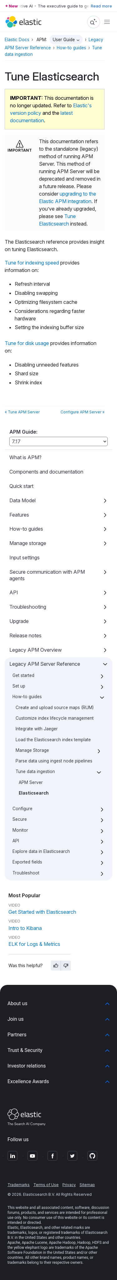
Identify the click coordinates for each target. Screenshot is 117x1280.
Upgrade (19, 621)
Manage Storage (32, 750)
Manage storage (27, 543)
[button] (58, 1003)
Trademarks (18, 1184)
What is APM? (25, 457)
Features (19, 515)
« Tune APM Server (22, 412)
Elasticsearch (34, 793)
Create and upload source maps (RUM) (55, 707)
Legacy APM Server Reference (44, 664)
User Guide (64, 39)
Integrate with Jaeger (37, 728)
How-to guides (26, 529)
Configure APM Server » (83, 412)
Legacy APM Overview (35, 650)
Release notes (25, 635)
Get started (23, 675)
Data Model (22, 500)
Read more (101, 5)
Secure (19, 819)
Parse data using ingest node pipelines (54, 760)
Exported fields (27, 861)
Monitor (20, 830)
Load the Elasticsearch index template (53, 739)
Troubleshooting (27, 607)
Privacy (69, 1184)
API (13, 592)
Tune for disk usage (27, 343)
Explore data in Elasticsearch (41, 851)
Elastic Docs (17, 39)
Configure (22, 808)
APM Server (31, 782)
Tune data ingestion (35, 771)
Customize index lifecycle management (55, 718)
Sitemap (87, 1184)
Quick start (21, 486)
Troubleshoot (25, 872)
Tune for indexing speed (32, 263)
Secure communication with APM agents (47, 575)
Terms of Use (46, 1184)
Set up (18, 686)
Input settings (24, 557)
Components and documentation (46, 472)
